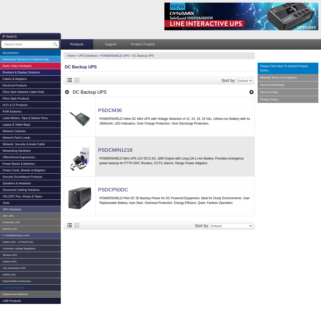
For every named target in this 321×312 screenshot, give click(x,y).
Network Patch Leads (16, 137)
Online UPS (9, 274)
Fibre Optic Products (16, 98)
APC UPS (8, 215)
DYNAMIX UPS (11, 222)
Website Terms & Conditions (278, 77)
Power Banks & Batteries (19, 163)
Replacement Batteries (15, 294)
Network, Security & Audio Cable (24, 144)
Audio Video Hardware (17, 65)
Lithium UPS (9, 261)
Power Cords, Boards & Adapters (24, 170)
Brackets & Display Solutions (21, 72)
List (69, 80)
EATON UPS (10, 228)
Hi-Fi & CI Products (15, 105)
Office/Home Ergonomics (19, 157)
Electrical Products (15, 85)
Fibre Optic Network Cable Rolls (23, 91)
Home (71, 55)
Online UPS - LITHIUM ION (18, 241)
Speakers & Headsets (17, 183)
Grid (76, 80)
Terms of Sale (269, 92)
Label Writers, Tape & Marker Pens (25, 118)
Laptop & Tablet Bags (16, 124)
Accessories (10, 52)
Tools (6, 202)
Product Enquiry (143, 44)
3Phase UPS (10, 255)
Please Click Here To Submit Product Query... (284, 68)
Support (111, 44)
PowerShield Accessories (17, 281)
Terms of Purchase (272, 84)
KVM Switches (12, 111)
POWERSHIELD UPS (16, 235)
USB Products (12, 300)
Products (77, 44)
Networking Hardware (17, 150)
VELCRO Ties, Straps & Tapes (22, 196)
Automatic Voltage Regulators (19, 248)
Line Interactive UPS (14, 268)
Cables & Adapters (15, 78)
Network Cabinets (14, 131)
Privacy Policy (269, 99)
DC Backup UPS (14, 287)
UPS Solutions (12, 209)
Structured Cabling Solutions (21, 189)
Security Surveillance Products (22, 176)
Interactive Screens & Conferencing (26, 59)
